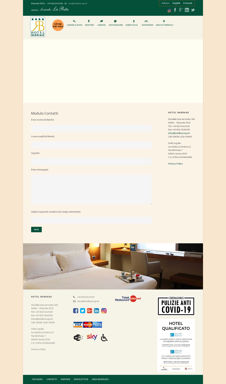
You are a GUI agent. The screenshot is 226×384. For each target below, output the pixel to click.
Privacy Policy (175, 163)
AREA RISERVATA (100, 379)
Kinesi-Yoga (132, 24)
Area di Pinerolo (164, 24)
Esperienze (147, 24)
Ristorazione (116, 24)
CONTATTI (51, 379)
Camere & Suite (74, 24)
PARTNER (65, 379)
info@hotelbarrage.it (77, 3)
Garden (101, 24)
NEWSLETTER (81, 379)
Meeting (89, 24)
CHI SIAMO (37, 379)
